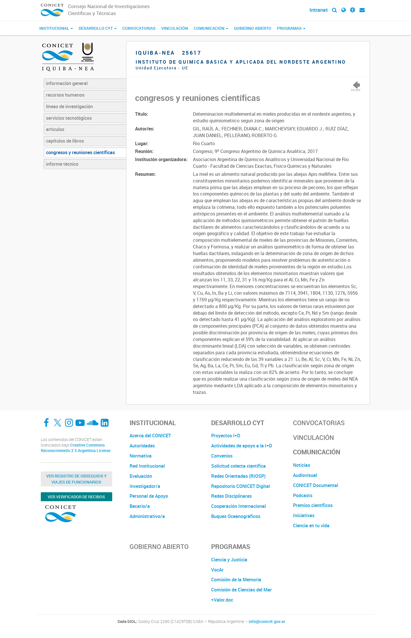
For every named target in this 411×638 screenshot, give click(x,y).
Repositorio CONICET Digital (240, 486)
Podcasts (302, 495)
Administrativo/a (147, 516)
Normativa (141, 456)
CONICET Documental (315, 485)
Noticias (301, 465)
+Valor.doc (222, 600)
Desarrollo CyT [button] (98, 28)
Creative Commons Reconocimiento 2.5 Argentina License (75, 447)
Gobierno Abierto (252, 28)
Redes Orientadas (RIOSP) (238, 476)
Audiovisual (305, 475)
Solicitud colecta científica (238, 466)
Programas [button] (291, 28)
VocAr (217, 570)
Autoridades (142, 445)
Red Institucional (147, 466)
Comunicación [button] (211, 28)
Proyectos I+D (225, 435)
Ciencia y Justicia (229, 559)
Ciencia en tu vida (311, 525)
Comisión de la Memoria (236, 579)
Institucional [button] (56, 28)
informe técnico (62, 164)
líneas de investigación (69, 106)
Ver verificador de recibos (76, 496)
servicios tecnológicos (69, 118)
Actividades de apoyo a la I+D (241, 445)
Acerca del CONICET (150, 435)
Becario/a (140, 506)
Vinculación (174, 28)
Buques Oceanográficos (235, 516)
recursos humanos (65, 95)
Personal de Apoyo (149, 496)
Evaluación (141, 476)
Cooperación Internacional (238, 506)
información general (67, 83)
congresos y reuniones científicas (80, 152)
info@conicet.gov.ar (267, 621)
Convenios (222, 456)
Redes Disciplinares (231, 496)
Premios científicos (313, 505)
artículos (55, 129)
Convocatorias (139, 28)
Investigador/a (145, 486)
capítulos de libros (65, 141)
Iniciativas (303, 515)
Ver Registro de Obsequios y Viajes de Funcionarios (76, 479)
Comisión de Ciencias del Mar (241, 590)
